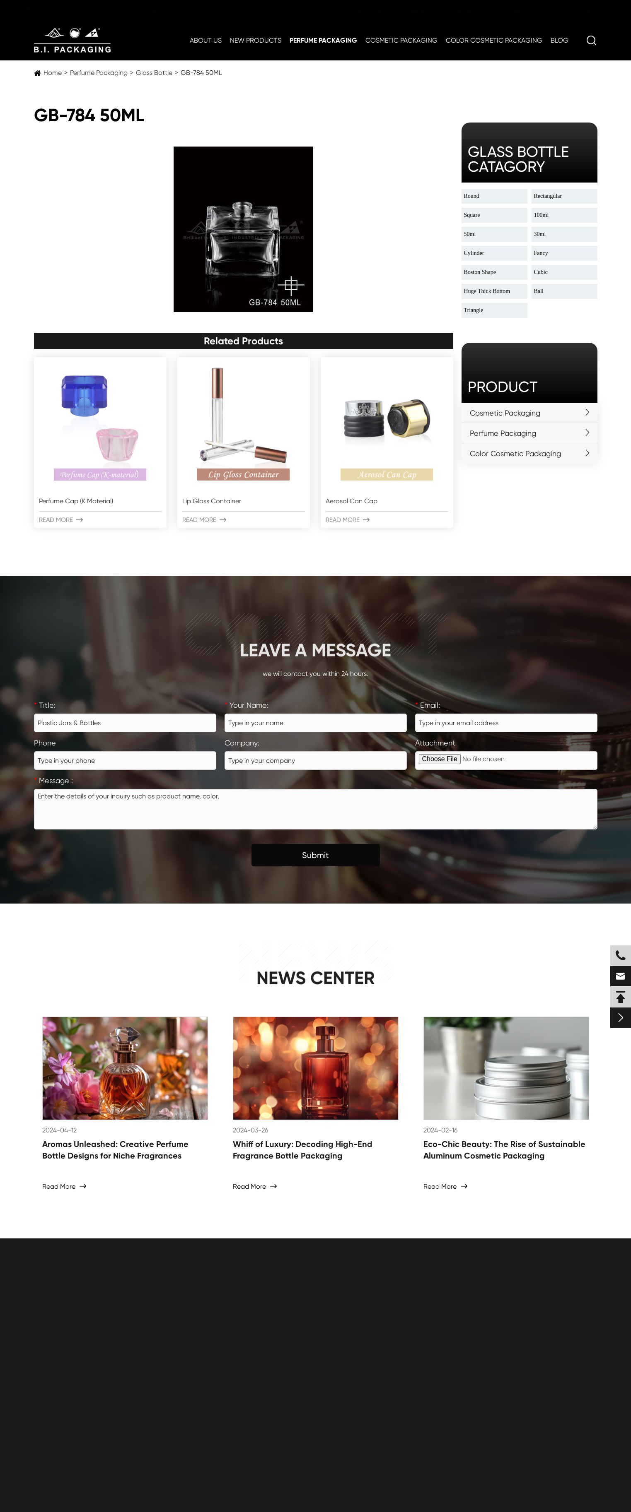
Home (53, 73)
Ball (539, 291)
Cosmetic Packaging (401, 40)
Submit (315, 855)
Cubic (541, 272)
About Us (206, 40)
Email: (427, 705)
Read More (61, 520)
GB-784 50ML (201, 73)
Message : (53, 780)
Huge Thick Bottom (487, 291)
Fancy (541, 253)
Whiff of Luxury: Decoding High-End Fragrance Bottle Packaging (302, 1150)
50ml (470, 234)
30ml (540, 234)
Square (472, 215)
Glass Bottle (154, 73)
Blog (559, 40)
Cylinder (474, 253)
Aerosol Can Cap (351, 501)
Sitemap (533, 1484)
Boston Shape (480, 272)
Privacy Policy (579, 1484)
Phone (45, 742)
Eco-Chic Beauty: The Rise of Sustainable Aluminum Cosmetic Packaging (504, 1150)
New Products (255, 40)
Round (471, 196)
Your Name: (246, 705)
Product (502, 387)
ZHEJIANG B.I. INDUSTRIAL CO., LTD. (121, 1484)
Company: (242, 742)
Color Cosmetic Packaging (494, 40)
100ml (541, 215)
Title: (45, 705)
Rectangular (548, 196)
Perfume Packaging (323, 40)
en (582, 11)
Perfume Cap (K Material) (76, 501)
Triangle (474, 310)
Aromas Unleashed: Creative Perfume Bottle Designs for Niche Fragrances (115, 1150)
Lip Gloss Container (211, 501)
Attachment (435, 742)
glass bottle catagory (518, 159)
